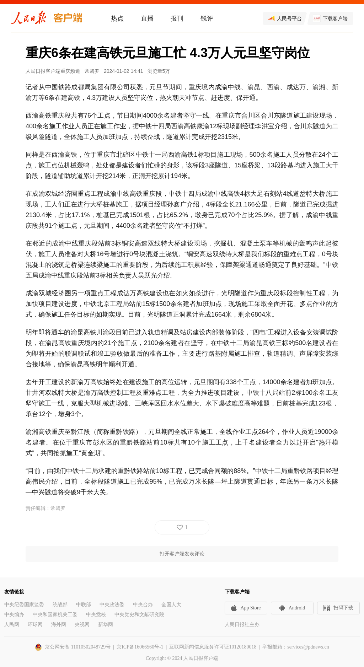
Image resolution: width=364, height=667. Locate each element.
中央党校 (96, 614)
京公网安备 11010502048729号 (78, 647)
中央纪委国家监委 (24, 604)
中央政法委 (112, 604)
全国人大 (171, 604)
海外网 (58, 624)
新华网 (105, 624)
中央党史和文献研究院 (139, 614)
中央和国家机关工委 (55, 614)
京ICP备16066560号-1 (140, 647)
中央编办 (14, 614)
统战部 (60, 604)
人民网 (11, 624)
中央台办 (143, 604)
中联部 (83, 604)
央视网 (82, 624)
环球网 (35, 624)
